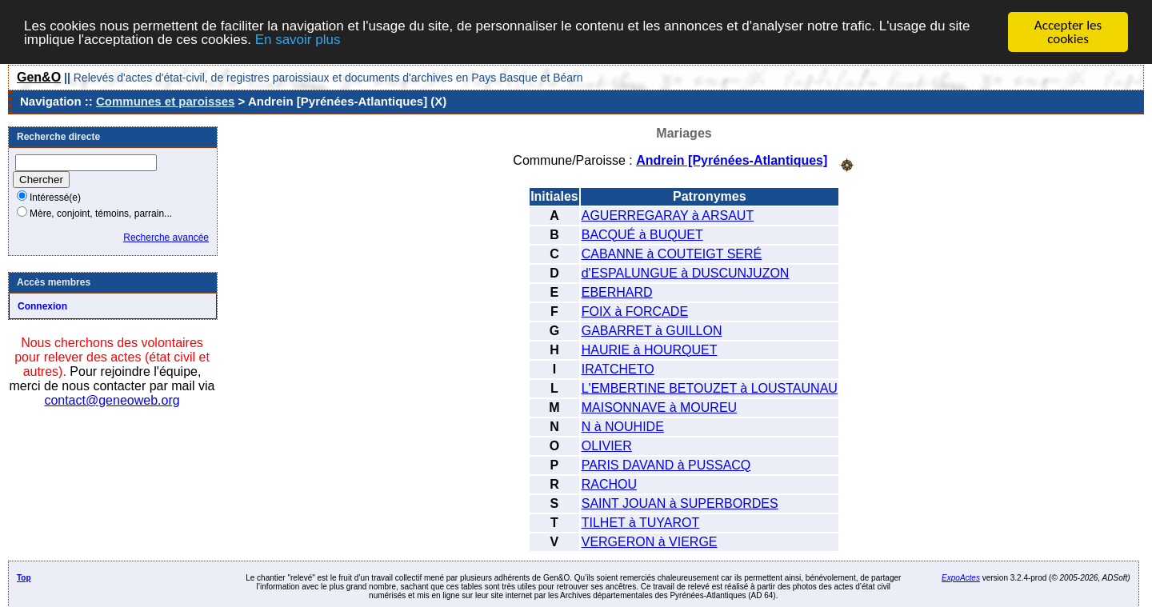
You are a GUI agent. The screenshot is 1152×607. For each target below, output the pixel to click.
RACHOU (609, 483)
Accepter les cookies (1068, 32)
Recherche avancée (166, 237)
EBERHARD (617, 291)
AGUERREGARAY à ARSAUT (668, 215)
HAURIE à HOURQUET (650, 349)
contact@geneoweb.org (111, 400)
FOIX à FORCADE (635, 310)
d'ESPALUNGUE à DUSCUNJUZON (686, 272)
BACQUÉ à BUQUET (642, 234)
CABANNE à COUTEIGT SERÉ (672, 253)
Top (24, 577)
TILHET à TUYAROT (641, 522)
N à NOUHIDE (623, 426)
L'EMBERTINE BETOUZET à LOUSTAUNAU (710, 387)
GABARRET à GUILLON (652, 330)
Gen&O (39, 77)
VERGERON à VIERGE (650, 541)
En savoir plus (298, 38)
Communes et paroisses (165, 101)
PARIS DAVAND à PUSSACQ (666, 464)
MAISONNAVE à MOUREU (659, 406)
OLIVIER (607, 445)
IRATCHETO (618, 368)
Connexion (42, 306)
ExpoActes (961, 577)
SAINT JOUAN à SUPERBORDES (680, 502)
